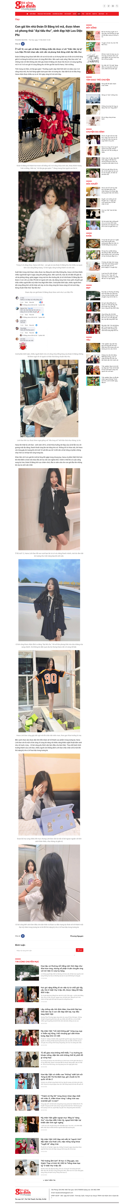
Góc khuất (67, 14)
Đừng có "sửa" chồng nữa (110, 95)
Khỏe (74, 14)
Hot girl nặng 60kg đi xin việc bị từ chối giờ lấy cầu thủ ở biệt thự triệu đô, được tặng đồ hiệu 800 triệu (62, 989)
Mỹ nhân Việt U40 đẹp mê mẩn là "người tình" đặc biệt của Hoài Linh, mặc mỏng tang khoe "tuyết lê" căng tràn (61, 1141)
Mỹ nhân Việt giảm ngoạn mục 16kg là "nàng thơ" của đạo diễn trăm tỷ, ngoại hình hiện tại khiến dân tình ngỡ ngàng (61, 1120)
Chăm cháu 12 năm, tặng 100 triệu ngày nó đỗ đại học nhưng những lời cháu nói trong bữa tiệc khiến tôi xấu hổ (110, 161)
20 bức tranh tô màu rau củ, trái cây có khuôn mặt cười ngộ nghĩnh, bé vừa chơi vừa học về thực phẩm (110, 56)
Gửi (79, 950)
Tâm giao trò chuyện (44, 14)
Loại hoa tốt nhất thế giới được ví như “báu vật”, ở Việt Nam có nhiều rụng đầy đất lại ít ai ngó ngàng (110, 275)
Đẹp (79, 14)
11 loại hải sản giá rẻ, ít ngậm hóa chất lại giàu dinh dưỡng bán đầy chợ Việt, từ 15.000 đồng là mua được (110, 242)
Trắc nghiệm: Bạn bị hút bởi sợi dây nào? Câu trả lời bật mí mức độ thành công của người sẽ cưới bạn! (110, 368)
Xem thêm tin (50, 1180)
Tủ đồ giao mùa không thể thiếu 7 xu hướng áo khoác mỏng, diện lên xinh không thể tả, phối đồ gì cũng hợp (62, 1055)
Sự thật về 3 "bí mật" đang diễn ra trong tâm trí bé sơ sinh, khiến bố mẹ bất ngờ (110, 66)
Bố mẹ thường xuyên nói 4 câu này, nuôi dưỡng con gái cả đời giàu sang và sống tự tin (110, 34)
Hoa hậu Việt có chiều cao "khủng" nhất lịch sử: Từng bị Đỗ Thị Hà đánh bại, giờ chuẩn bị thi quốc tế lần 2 (62, 1076)
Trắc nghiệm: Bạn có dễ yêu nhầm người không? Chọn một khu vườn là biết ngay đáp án (110, 380)
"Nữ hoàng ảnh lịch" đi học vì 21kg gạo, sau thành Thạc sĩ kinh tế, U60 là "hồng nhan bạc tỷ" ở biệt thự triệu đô (60, 1163)
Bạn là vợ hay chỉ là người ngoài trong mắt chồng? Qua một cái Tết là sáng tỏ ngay (110, 149)
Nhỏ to (94, 14)
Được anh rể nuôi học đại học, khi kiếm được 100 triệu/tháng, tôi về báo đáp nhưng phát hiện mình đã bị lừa (110, 191)
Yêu (83, 14)
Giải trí (88, 14)
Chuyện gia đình (58, 14)
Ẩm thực (101, 14)
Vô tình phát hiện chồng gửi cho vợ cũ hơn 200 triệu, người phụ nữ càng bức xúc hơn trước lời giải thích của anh (110, 224)
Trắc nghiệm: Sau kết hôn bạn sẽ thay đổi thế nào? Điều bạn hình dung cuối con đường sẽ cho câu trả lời (110, 346)
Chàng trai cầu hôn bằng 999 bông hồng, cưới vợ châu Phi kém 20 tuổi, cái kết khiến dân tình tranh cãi (110, 357)
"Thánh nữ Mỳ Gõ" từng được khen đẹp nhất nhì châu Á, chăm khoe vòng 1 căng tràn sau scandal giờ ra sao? (60, 1098)
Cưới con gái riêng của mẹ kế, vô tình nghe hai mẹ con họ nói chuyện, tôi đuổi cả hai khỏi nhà (110, 171)
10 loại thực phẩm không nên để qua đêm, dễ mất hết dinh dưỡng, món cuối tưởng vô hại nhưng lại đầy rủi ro (110, 253)
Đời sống (33, 14)
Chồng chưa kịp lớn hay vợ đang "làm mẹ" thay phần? (110, 107)
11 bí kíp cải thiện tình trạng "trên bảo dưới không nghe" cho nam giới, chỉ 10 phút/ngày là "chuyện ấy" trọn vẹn (110, 265)
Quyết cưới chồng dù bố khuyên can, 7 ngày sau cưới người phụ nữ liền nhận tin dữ (109, 201)
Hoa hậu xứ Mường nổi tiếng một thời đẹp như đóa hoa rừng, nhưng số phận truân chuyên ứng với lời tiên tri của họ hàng (62, 968)
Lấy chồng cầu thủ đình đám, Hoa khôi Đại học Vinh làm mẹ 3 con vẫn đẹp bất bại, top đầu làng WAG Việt (61, 1011)
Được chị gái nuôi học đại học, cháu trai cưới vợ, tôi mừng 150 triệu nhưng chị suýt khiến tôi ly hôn (109, 138)
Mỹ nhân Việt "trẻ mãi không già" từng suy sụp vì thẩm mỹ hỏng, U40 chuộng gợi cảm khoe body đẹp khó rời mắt (61, 1033)
